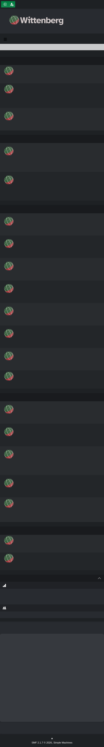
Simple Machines (62, 742)
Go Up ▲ (52, 738)
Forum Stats (4, 585)
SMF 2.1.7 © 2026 (42, 742)
